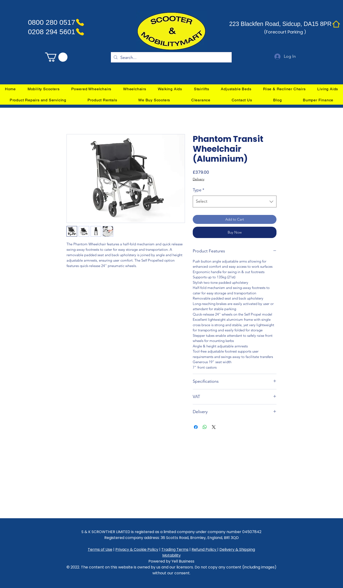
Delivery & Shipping (237, 549)
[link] (56, 57)
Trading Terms (174, 549)
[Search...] (171, 57)
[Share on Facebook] (196, 427)
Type (198, 190)
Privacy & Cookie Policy (136, 549)
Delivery (198, 179)
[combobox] (234, 201)
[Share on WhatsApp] (205, 427)
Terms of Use (100, 549)
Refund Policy (204, 549)
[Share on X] (214, 427)
